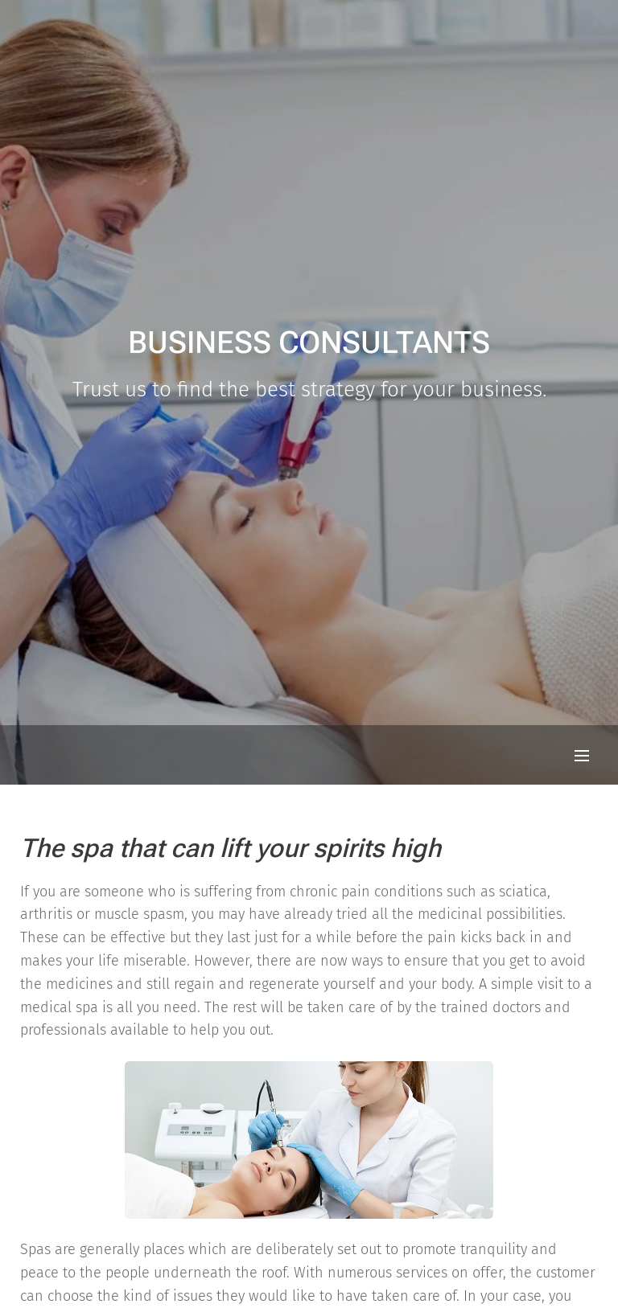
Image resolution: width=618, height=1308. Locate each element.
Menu (582, 756)
